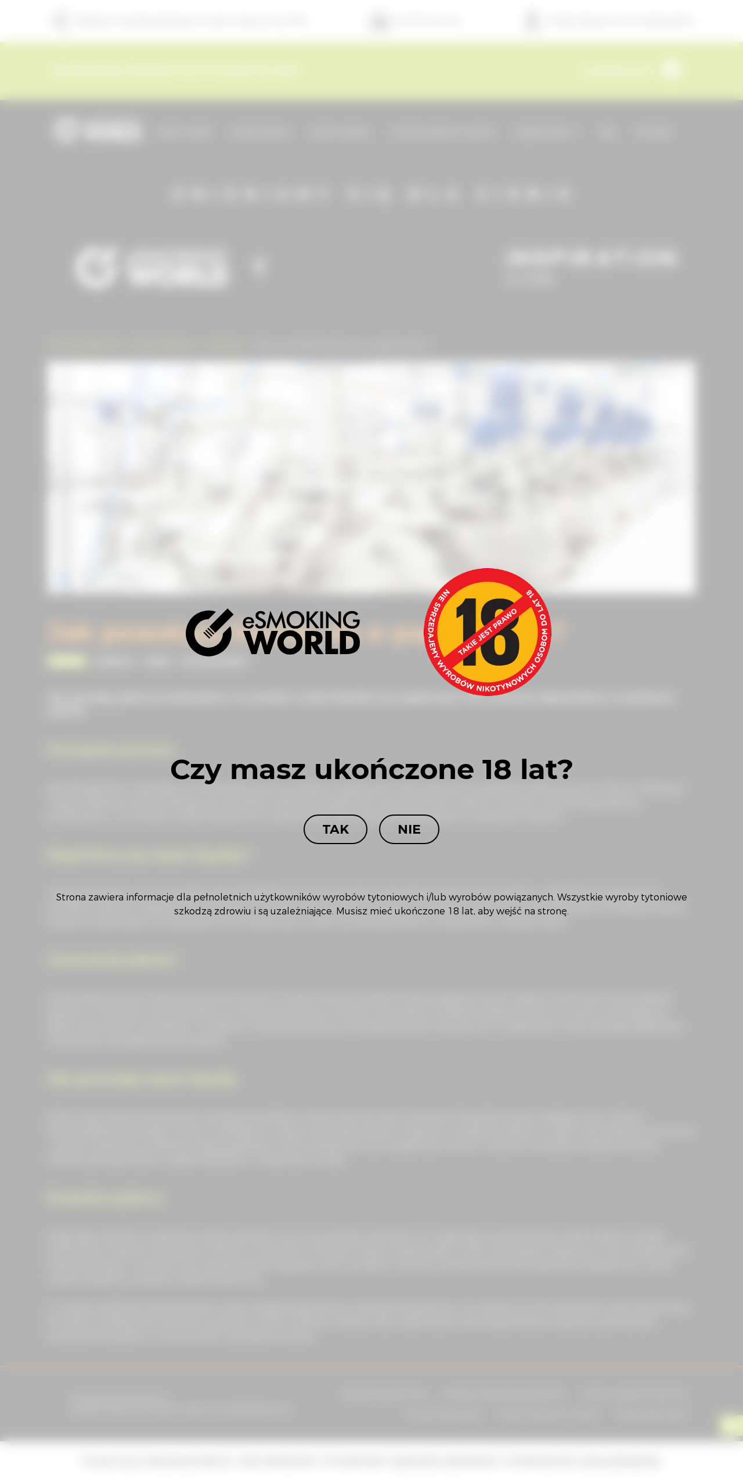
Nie (409, 829)
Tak (335, 829)
